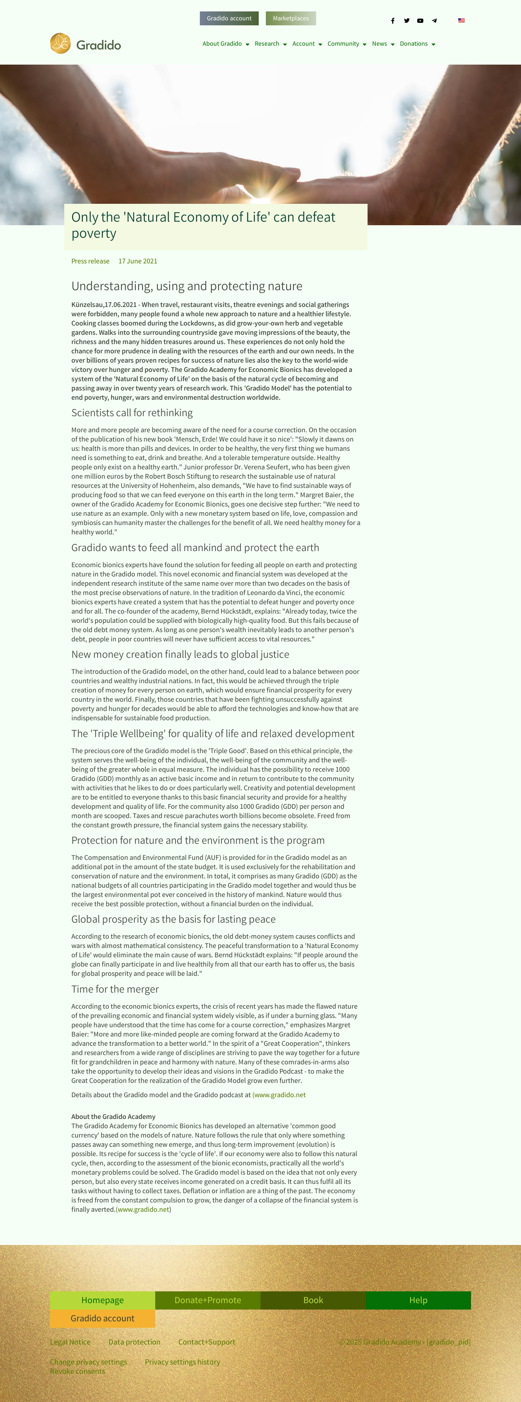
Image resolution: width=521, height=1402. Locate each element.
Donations (417, 44)
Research (271, 44)
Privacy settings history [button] (182, 1362)
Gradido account (229, 19)
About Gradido (226, 44)
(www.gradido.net (279, 1095)
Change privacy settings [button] (88, 1362)
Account (307, 44)
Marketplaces (291, 19)
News (383, 44)
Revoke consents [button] (77, 1372)
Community (347, 44)
